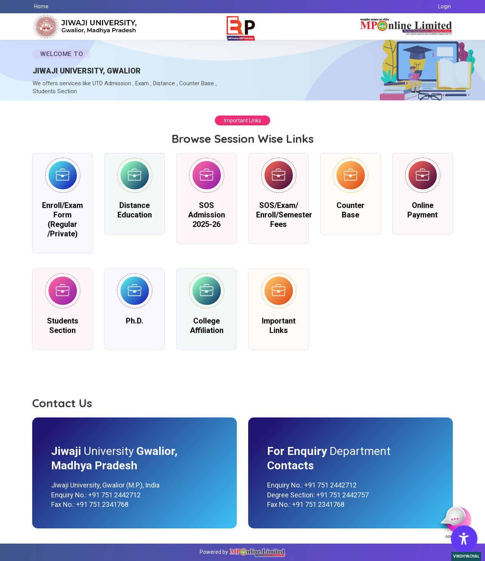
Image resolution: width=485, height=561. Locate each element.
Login (444, 6)
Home (41, 6)
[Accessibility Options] (464, 538)
